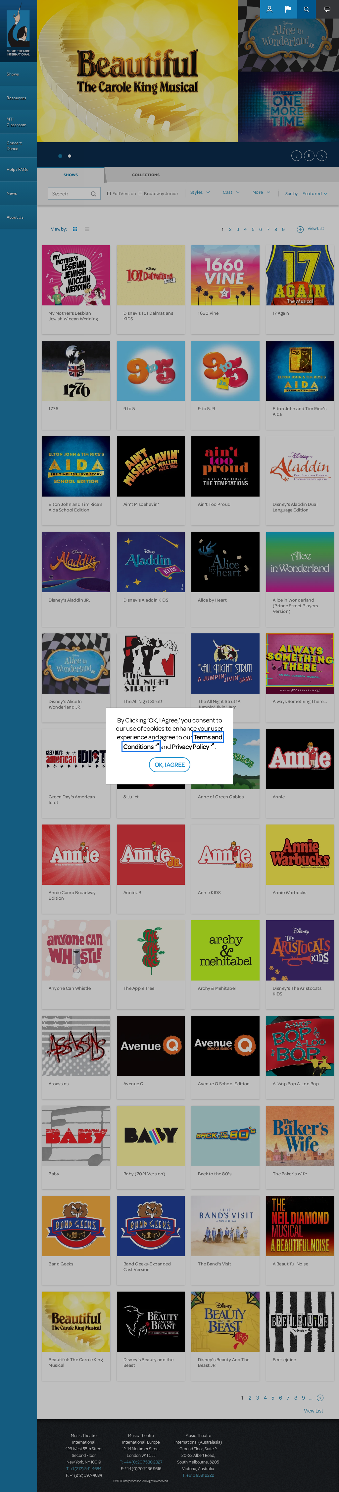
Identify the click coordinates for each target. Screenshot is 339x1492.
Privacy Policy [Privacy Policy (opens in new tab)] (190, 746)
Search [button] (306, 9)
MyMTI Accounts (269, 9)
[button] (288, 9)
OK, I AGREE (170, 764)
